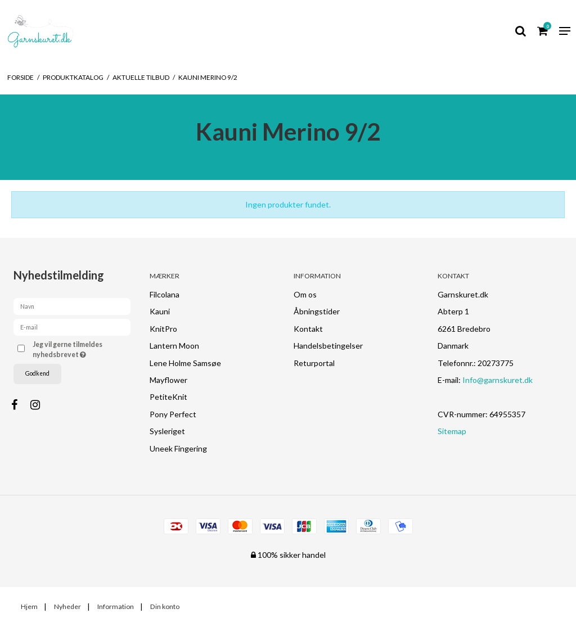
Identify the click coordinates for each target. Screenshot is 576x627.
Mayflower (168, 380)
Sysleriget (167, 431)
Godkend (37, 373)
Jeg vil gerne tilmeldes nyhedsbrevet (80, 349)
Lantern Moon (174, 345)
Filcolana (164, 294)
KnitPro (163, 328)
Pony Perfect (173, 414)
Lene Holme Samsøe (185, 363)
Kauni (160, 311)
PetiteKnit (168, 397)
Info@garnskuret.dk (497, 380)
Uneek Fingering (178, 448)
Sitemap (452, 431)
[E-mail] (72, 326)
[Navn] (72, 305)
